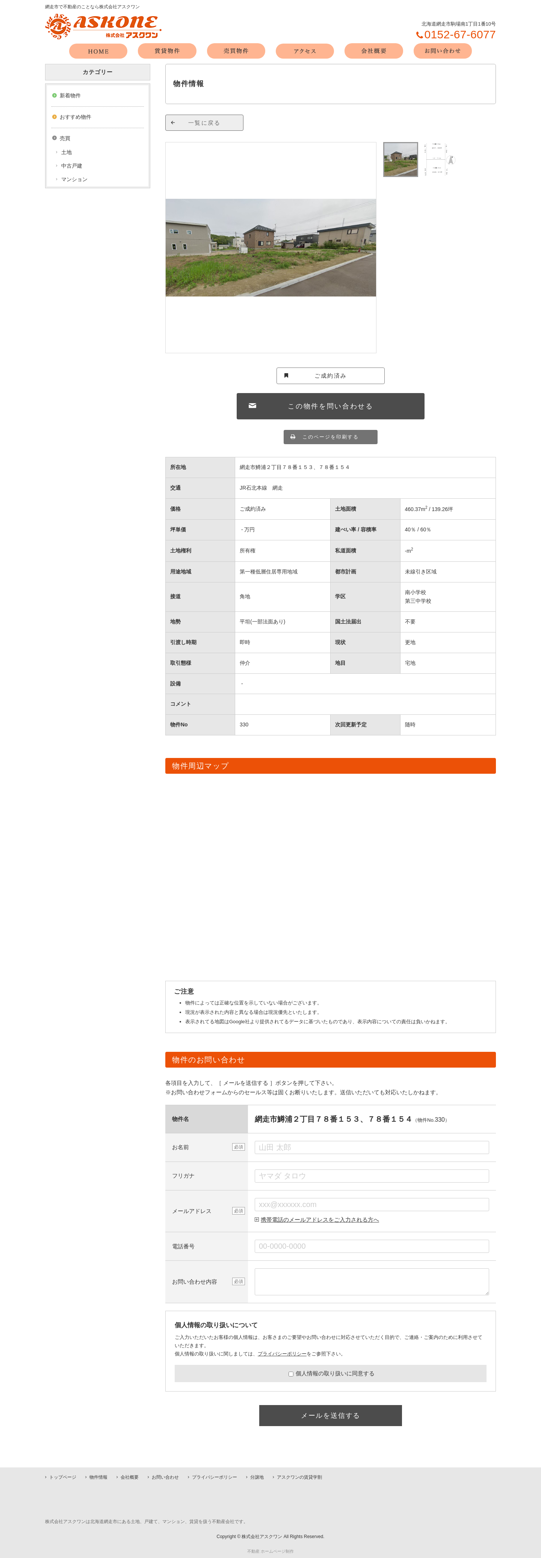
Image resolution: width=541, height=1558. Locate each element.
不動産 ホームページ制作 (270, 1551)
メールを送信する (330, 1415)
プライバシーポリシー (282, 1354)
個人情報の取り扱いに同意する (332, 1373)
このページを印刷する (330, 437)
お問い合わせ (165, 1477)
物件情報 (98, 1477)
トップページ (62, 1477)
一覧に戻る (204, 122)
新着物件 (70, 95)
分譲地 (257, 1477)
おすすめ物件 (75, 117)
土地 (66, 152)
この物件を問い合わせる (330, 406)
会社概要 (130, 1477)
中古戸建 (71, 166)
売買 (65, 138)
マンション (74, 179)
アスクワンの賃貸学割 (299, 1477)
